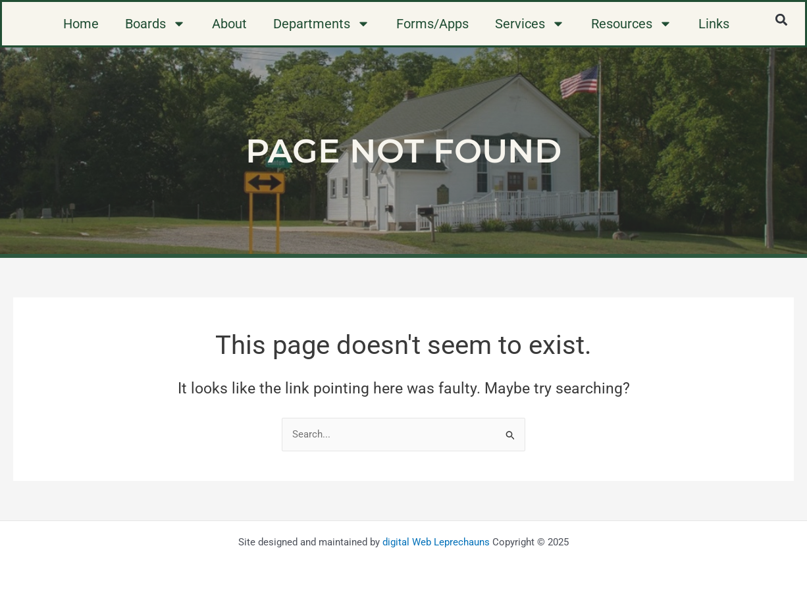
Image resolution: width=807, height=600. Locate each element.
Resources (631, 24)
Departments (321, 24)
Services (530, 24)
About (229, 24)
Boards (155, 24)
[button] (781, 19)
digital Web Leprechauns (436, 542)
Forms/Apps (432, 24)
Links (713, 24)
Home (81, 24)
